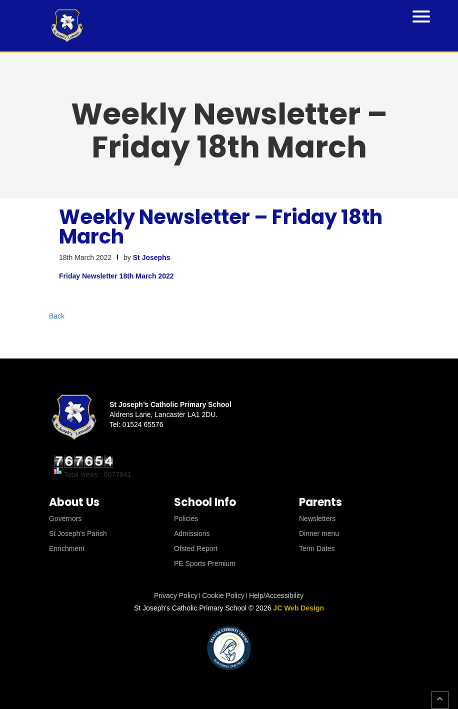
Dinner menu (319, 534)
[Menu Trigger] (421, 16)
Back (56, 316)
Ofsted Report (196, 548)
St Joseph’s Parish (78, 534)
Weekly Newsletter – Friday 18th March (220, 226)
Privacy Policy (176, 595)
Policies (186, 518)
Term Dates (317, 548)
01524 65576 (143, 424)
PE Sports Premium (205, 564)
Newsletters (317, 518)
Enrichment (66, 548)
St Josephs (151, 258)
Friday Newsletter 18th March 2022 (116, 276)
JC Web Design (298, 608)
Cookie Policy (223, 595)
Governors (65, 518)
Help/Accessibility (276, 595)
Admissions (192, 534)
